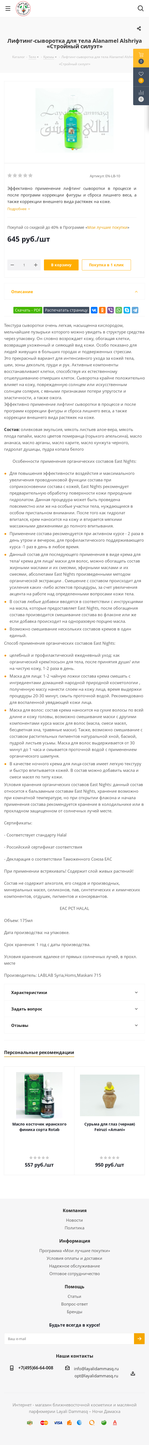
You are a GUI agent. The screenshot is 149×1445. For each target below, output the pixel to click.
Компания (75, 1210)
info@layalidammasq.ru (96, 1368)
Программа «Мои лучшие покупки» (74, 1250)
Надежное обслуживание (74, 1266)
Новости (74, 1220)
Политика (74, 1227)
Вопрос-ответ (74, 1304)
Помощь (74, 1287)
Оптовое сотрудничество (74, 1273)
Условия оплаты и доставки (74, 1258)
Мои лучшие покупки (107, 227)
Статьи (74, 1296)
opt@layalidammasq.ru (96, 1375)
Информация (74, 1241)
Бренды (74, 1311)
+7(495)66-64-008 (35, 1368)
